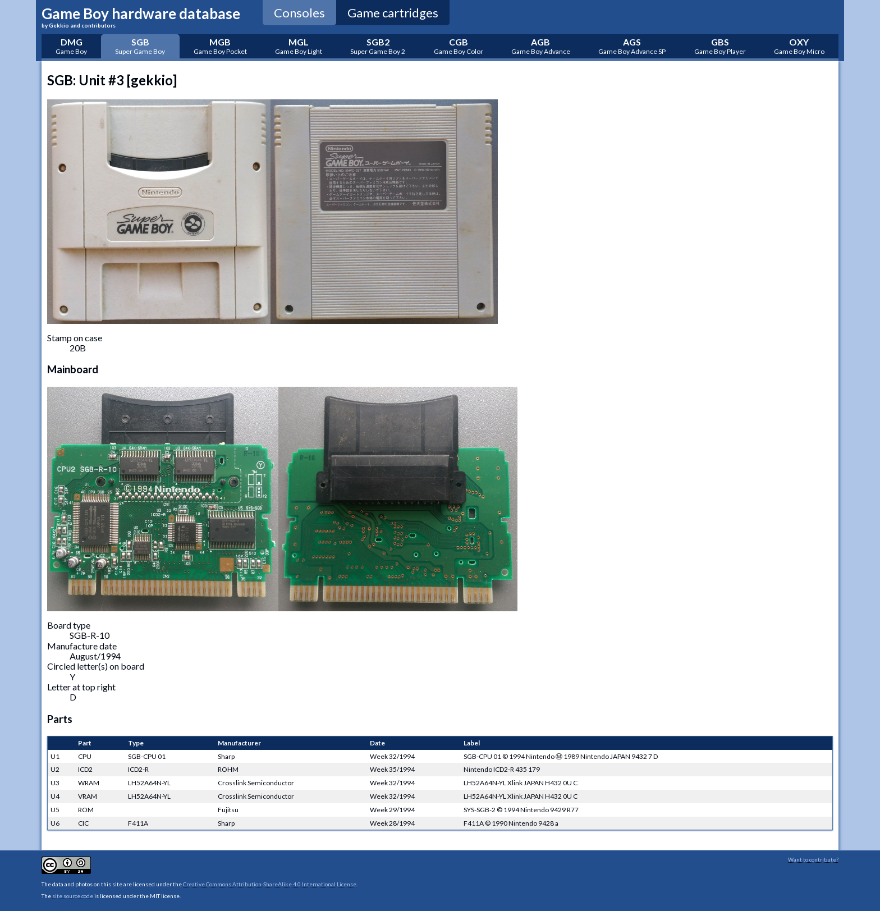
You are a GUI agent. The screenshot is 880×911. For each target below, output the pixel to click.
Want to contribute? (813, 859)
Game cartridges (392, 12)
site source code (72, 895)
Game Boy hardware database (141, 16)
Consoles (299, 12)
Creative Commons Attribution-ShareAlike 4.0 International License (269, 884)
